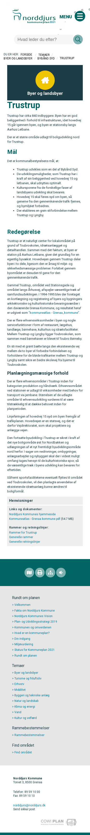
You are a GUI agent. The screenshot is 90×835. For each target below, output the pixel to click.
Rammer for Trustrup (23, 532)
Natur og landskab (26, 701)
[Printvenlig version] (40, 572)
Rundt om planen (25, 655)
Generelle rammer (21, 537)
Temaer (44, 54)
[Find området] (29, 572)
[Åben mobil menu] (80, 16)
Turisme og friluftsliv (28, 678)
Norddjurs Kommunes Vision (33, 616)
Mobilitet (20, 689)
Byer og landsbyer (18, 58)
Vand (17, 712)
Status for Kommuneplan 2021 (34, 650)
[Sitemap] (50, 572)
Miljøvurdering (23, 644)
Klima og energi (24, 706)
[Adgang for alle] (61, 572)
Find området (23, 752)
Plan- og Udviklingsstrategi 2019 (35, 621)
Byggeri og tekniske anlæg (31, 695)
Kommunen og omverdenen (32, 627)
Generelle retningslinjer (24, 541)
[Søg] (43, 39)
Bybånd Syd (46, 58)
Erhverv (19, 684)
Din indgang (22, 638)
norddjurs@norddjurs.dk (29, 805)
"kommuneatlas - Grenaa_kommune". (54, 312)
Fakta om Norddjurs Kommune (34, 610)
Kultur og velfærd (25, 718)
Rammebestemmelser (29, 735)
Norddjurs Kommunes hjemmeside (32, 514)
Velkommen (22, 605)
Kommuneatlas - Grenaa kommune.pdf (34, 519)
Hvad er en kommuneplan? (31, 633)
